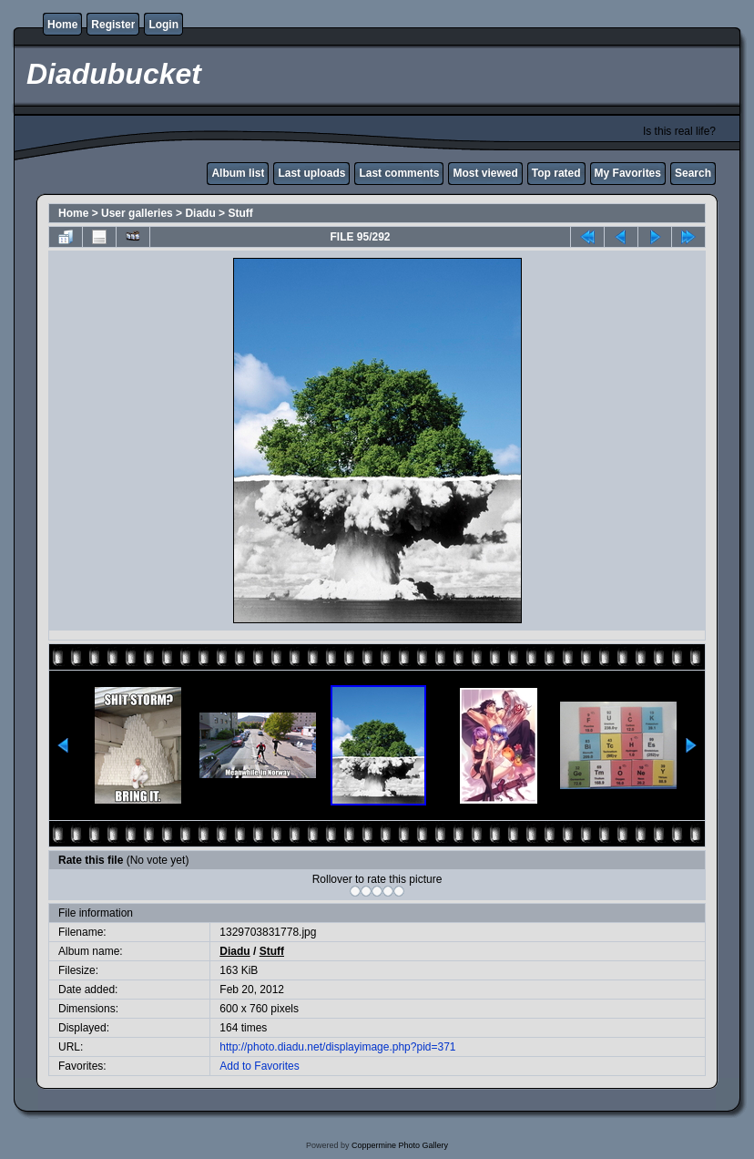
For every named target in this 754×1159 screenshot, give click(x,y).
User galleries (137, 213)
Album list (237, 173)
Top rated (556, 173)
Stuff (240, 213)
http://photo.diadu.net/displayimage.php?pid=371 (337, 1047)
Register (113, 24)
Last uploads (311, 173)
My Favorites (628, 173)
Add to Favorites (259, 1066)
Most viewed (485, 173)
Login (163, 24)
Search (693, 173)
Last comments (399, 173)
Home (62, 24)
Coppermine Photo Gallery (400, 1145)
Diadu (200, 213)
